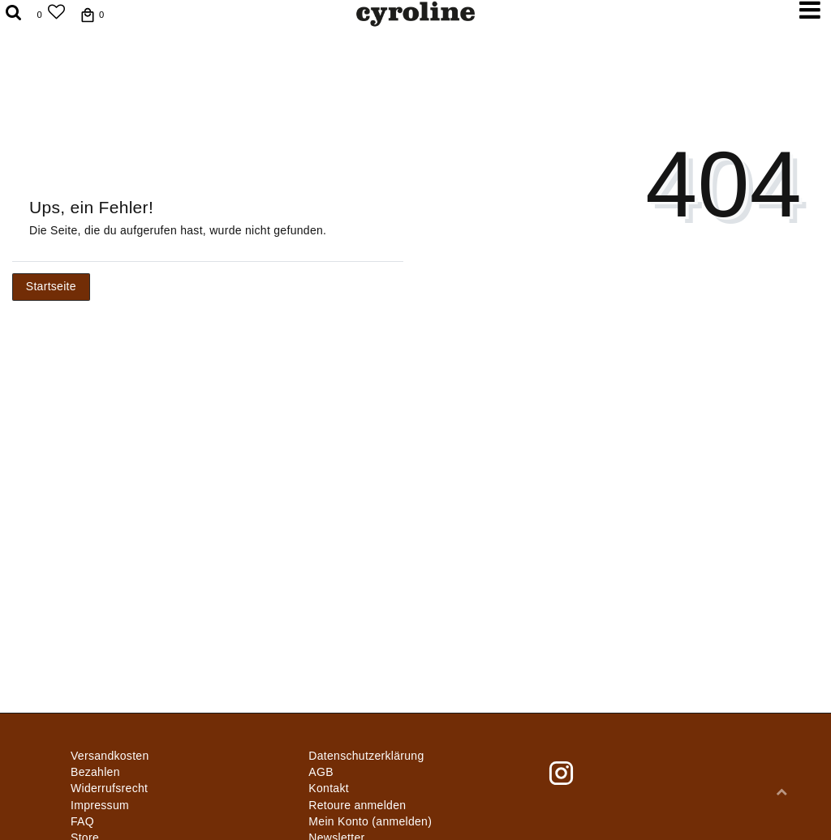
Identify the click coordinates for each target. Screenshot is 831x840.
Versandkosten (110, 755)
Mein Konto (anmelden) (370, 821)
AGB (320, 771)
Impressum (100, 805)
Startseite (51, 286)
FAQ (82, 821)
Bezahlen (95, 771)
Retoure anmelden (357, 805)
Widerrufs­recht (109, 788)
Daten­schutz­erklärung (366, 755)
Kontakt (328, 788)
